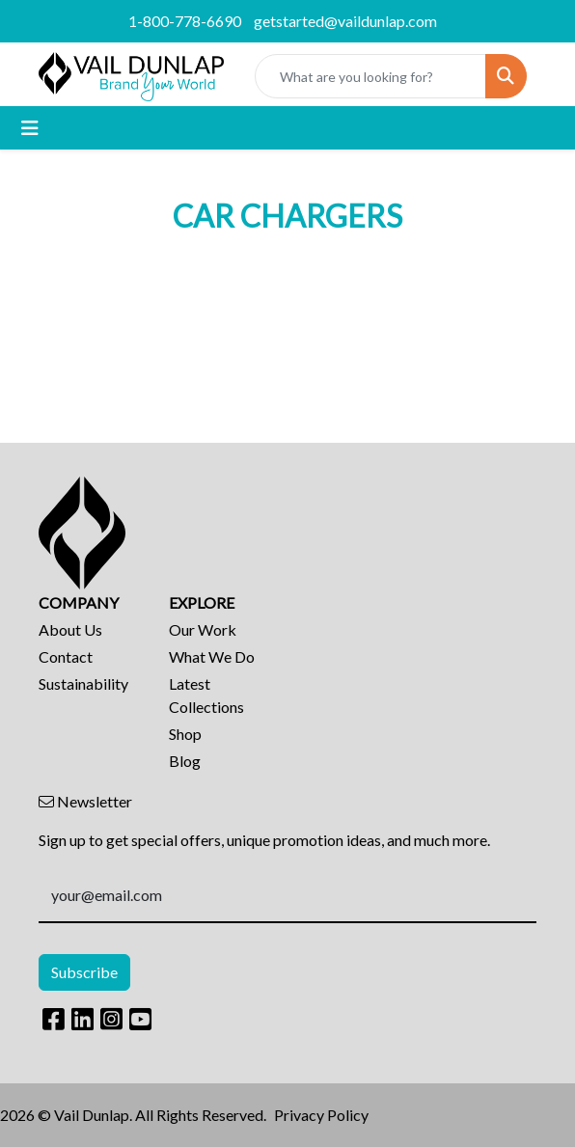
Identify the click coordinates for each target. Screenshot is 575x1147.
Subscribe (84, 972)
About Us (70, 629)
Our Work (202, 629)
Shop (185, 733)
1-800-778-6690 (184, 21)
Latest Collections (206, 695)
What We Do (212, 656)
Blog (185, 760)
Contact (66, 656)
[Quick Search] (370, 76)
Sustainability (83, 683)
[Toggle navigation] (30, 128)
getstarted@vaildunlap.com (345, 21)
